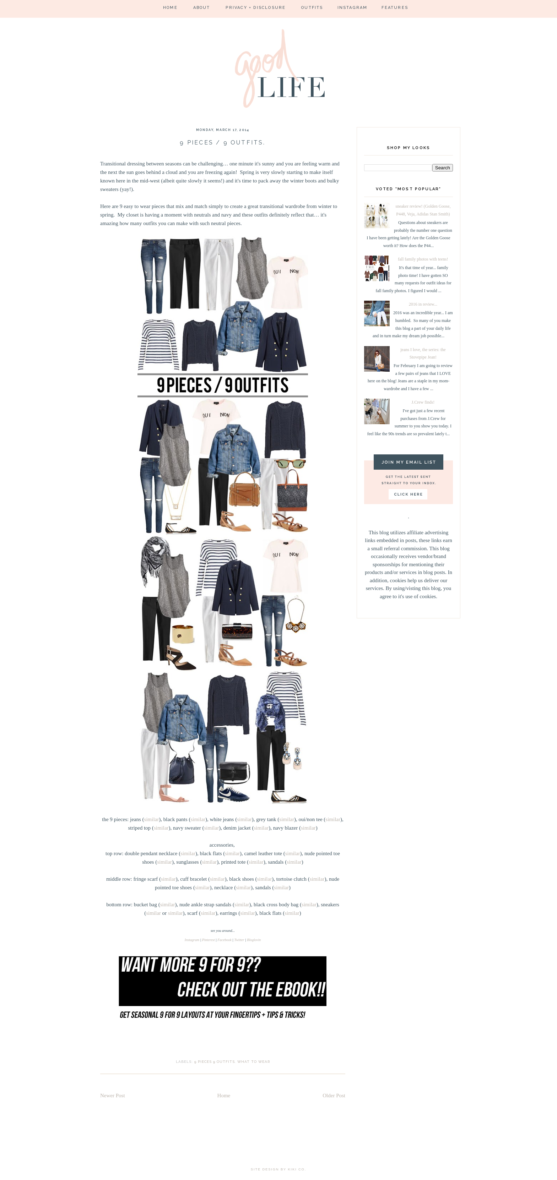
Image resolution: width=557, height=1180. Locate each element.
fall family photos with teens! (423, 259)
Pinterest (208, 940)
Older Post (334, 1095)
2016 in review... (423, 304)
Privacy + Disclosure (256, 7)
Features (395, 7)
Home (170, 7)
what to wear (253, 1062)
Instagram (352, 7)
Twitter (239, 940)
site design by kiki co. (278, 1169)
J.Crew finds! (423, 402)
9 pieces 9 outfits (214, 1062)
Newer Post (112, 1095)
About (201, 7)
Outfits (312, 7)
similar (151, 819)
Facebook (224, 940)
